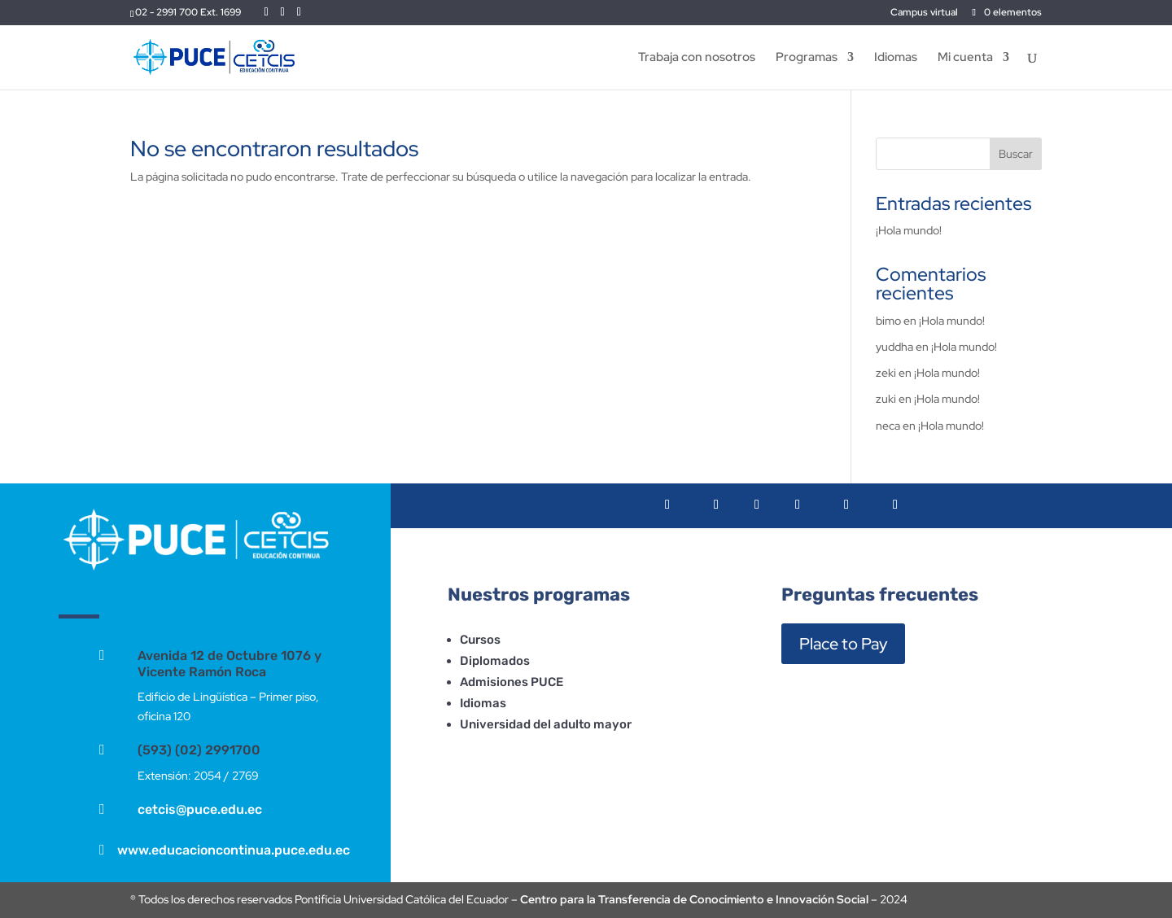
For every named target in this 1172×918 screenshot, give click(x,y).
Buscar (1016, 153)
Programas (806, 58)
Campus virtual (924, 13)
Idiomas (895, 58)
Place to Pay (843, 643)
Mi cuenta (965, 58)
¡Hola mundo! (909, 230)
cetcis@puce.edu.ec (200, 809)
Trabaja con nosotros (696, 58)
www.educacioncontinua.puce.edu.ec (233, 850)
